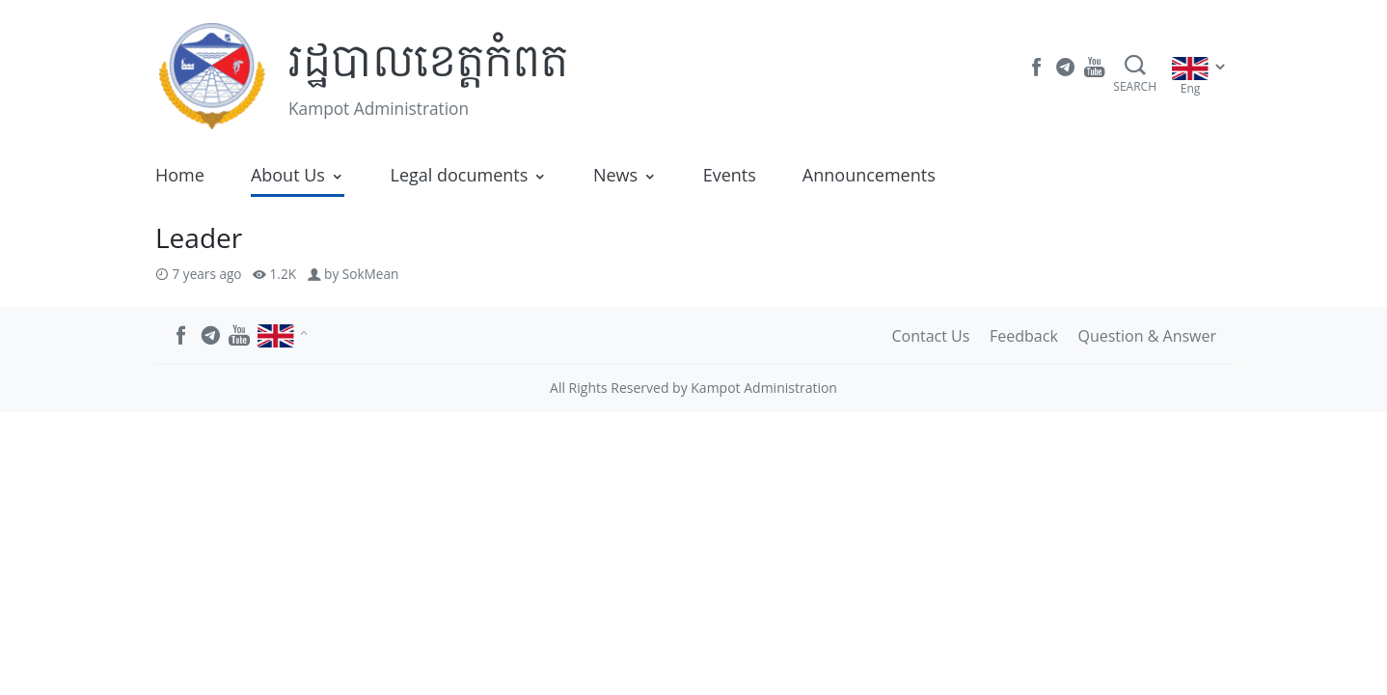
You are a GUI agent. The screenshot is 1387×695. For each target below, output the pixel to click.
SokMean (370, 273)
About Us (288, 174)
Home (179, 174)
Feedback (1024, 336)
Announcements (869, 174)
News (615, 174)
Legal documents (460, 174)
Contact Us (930, 336)
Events (729, 174)
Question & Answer (1147, 336)
